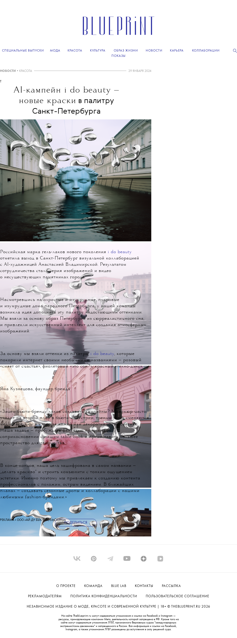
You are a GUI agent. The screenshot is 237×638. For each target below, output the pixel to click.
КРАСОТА (25, 71)
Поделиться (75, 523)
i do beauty (120, 252)
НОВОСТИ (8, 71)
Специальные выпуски (23, 50)
